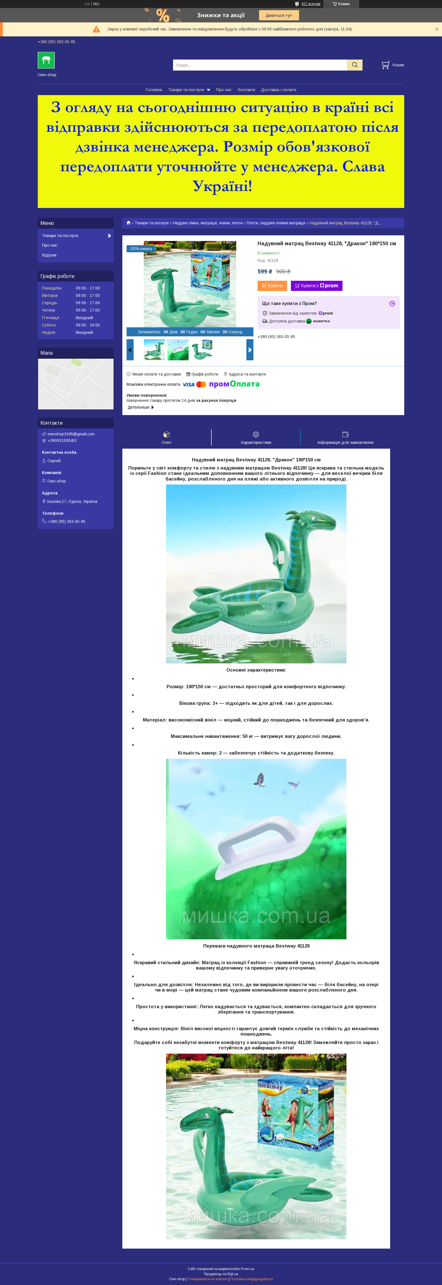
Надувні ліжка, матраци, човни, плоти (208, 223)
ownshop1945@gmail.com (71, 434)
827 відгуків (311, 4)
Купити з (319, 285)
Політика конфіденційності (251, 1280)
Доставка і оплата (278, 89)
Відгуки (49, 255)
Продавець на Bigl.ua (221, 1275)
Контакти (246, 89)
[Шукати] (355, 65)
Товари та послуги (186, 89)
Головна (153, 89)
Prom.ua (247, 1269)
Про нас (224, 89)
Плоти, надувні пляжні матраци (276, 223)
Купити (275, 285)
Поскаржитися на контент (207, 1280)
